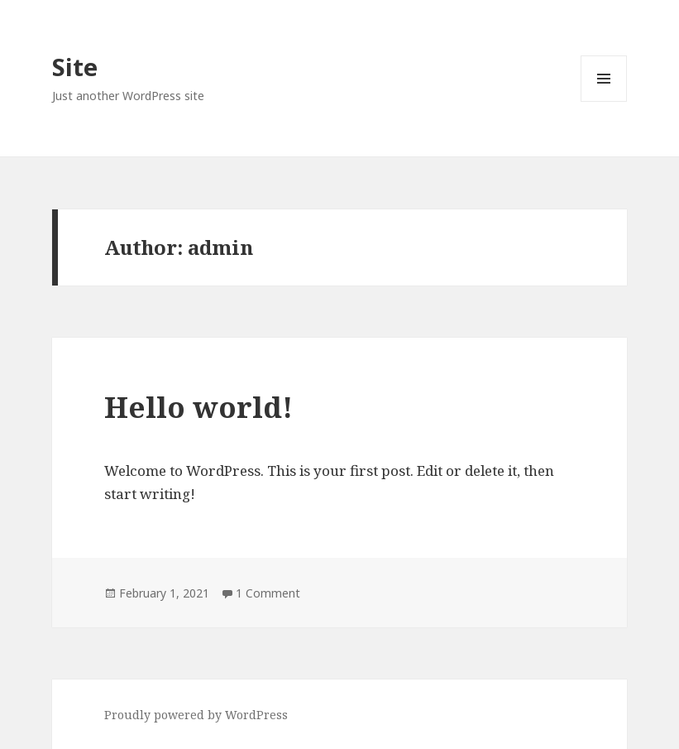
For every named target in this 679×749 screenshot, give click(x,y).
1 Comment (268, 593)
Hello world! (198, 406)
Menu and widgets (604, 101)
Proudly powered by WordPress (196, 715)
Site (75, 66)
